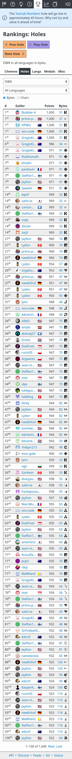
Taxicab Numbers (27, 13)
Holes (25, 71)
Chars (23, 98)
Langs (36, 71)
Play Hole (38, 45)
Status (58, 755)
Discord (23, 755)
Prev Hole (14, 45)
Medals (49, 71)
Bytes (9, 98)
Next (51, 746)
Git (48, 755)
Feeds (37, 755)
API (11, 755)
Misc (61, 71)
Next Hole (15, 54)
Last (59, 746)
